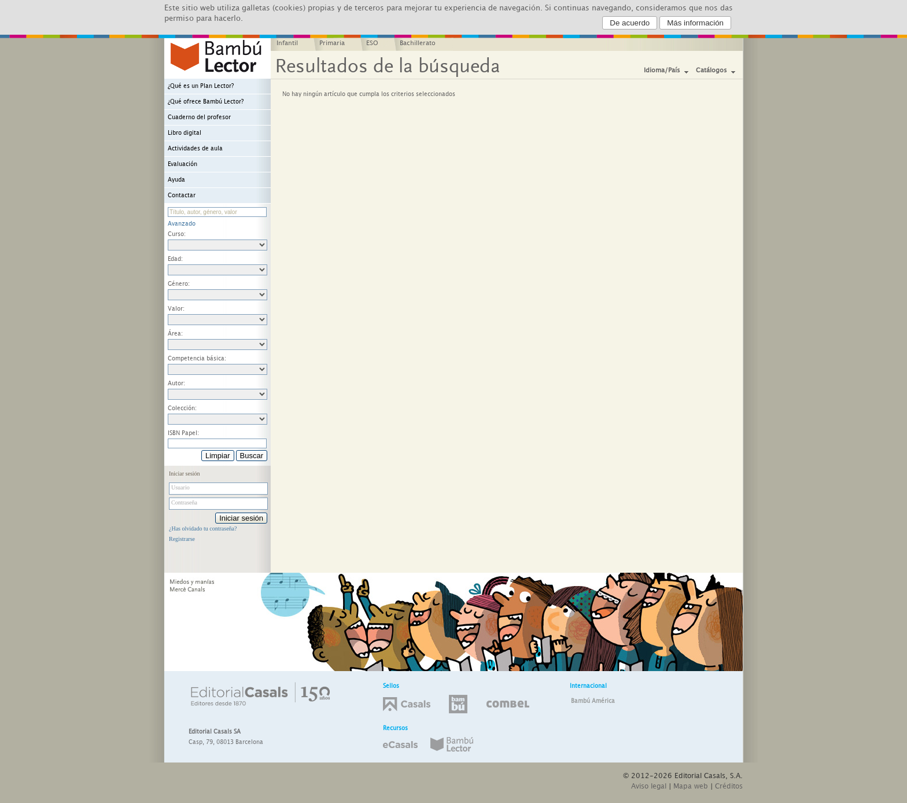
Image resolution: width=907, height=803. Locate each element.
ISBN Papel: (183, 433)
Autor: (176, 383)
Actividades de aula (195, 149)
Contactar (182, 195)
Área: (175, 334)
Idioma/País (662, 70)
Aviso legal (648, 786)
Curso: (177, 234)
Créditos (729, 786)
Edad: (175, 259)
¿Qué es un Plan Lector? (201, 86)
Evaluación (182, 164)
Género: (179, 284)
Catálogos (711, 70)
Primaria (332, 43)
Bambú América (593, 701)
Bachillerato (418, 43)
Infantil (287, 43)
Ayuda (176, 180)
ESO (372, 43)
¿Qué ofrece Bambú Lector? (206, 102)
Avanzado (182, 224)
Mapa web (690, 786)
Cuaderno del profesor (199, 117)
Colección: (182, 408)
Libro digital (184, 133)
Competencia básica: (197, 359)
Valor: (176, 309)
